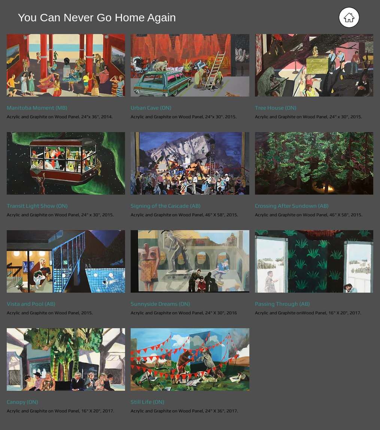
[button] (66, 80)
